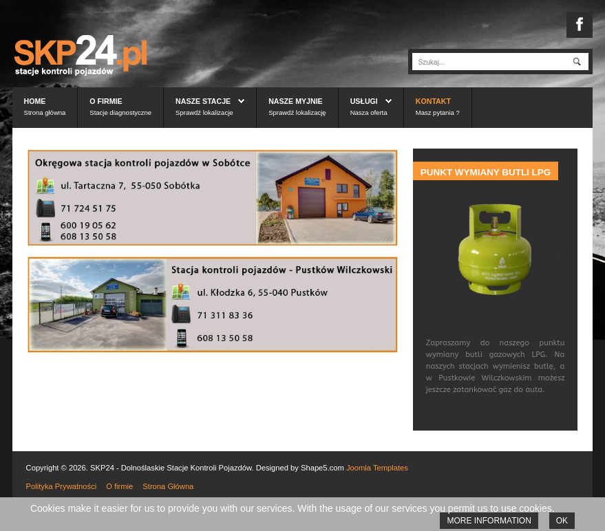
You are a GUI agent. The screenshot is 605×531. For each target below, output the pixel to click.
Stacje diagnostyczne (120, 112)
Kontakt (433, 101)
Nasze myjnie (295, 101)
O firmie (105, 101)
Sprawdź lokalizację (297, 112)
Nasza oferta (369, 112)
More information (489, 520)
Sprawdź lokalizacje (204, 112)
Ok (562, 520)
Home (35, 101)
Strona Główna (167, 486)
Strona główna (45, 112)
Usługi (364, 101)
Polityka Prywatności (61, 486)
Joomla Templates (377, 468)
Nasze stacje (203, 101)
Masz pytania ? (438, 112)
